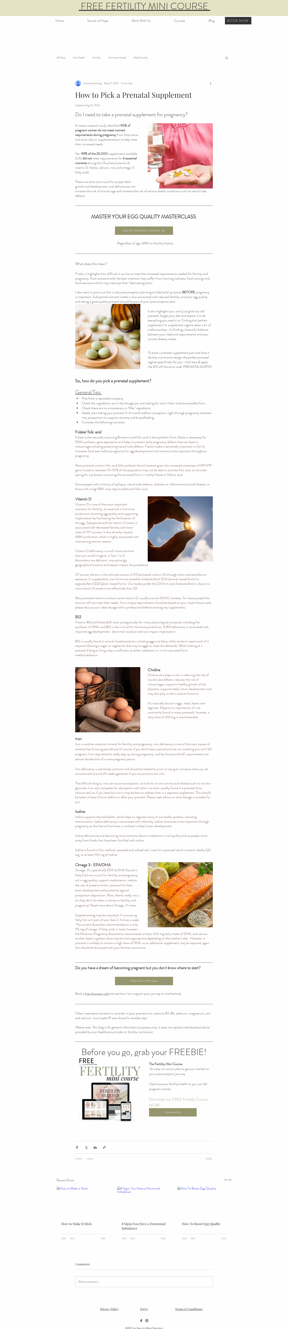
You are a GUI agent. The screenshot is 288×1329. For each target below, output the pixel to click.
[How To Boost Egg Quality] (204, 1202)
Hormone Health (117, 57)
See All (227, 1179)
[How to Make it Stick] (84, 1202)
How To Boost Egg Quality (201, 1224)
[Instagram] (147, 1320)
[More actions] (210, 83)
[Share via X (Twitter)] (86, 1147)
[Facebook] (141, 1320)
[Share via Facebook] (77, 1147)
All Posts (61, 57)
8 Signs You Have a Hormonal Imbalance (143, 1226)
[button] (179, 19)
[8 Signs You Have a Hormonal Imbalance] (144, 1202)
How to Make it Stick (76, 1224)
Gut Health (79, 57)
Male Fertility (141, 57)
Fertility (96, 57)
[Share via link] (104, 1147)
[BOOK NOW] (238, 20)
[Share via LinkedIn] (95, 1147)
